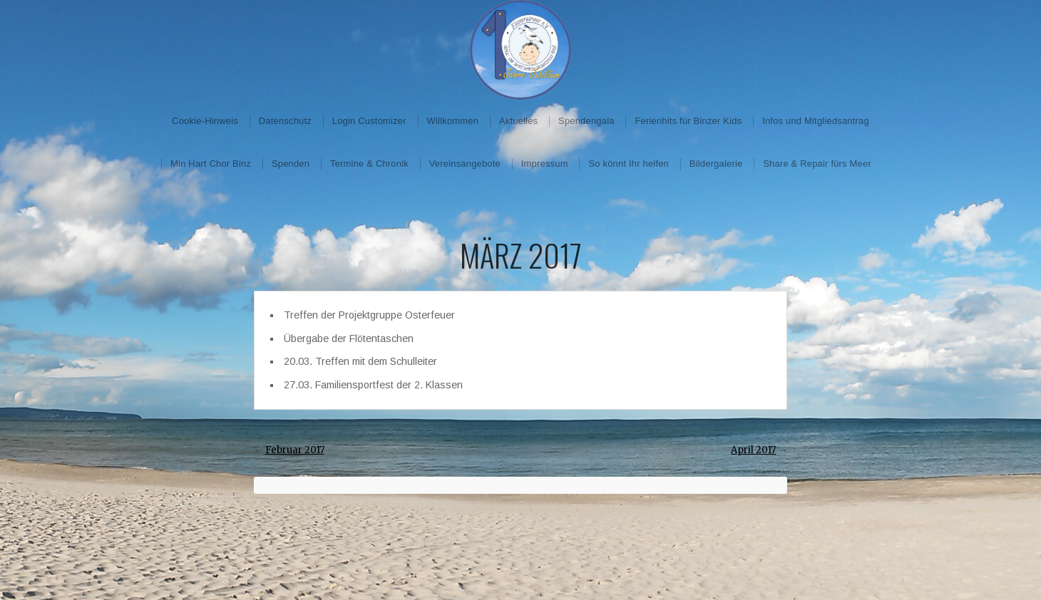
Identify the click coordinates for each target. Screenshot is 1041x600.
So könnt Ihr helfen (628, 163)
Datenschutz (285, 120)
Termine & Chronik (369, 163)
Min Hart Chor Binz (210, 163)
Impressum (544, 163)
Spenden (290, 163)
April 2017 (753, 450)
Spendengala (586, 120)
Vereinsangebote (465, 163)
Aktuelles (518, 120)
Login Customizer (369, 120)
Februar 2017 (294, 450)
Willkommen (453, 120)
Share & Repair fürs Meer (817, 163)
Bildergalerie (716, 163)
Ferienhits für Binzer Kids (688, 120)
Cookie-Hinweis (205, 120)
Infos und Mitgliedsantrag (815, 120)
